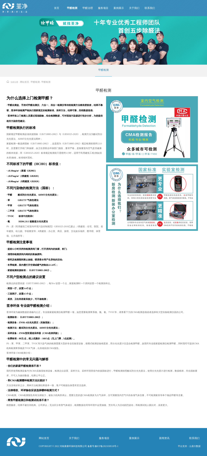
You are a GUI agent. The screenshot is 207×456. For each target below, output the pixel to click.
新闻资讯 (164, 438)
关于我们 (74, 438)
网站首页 (24, 82)
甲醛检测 (103, 70)
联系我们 (194, 438)
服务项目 (104, 438)
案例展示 (134, 438)
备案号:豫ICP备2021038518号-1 (102, 446)
